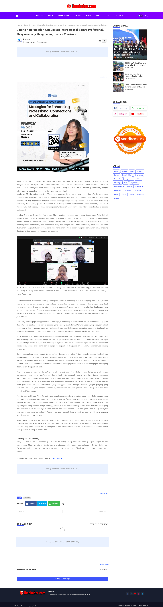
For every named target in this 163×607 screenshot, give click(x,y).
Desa (132, 171)
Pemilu (129, 187)
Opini (108, 15)
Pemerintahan (63, 15)
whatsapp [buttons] (140, 108)
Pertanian (138, 191)
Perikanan (117, 191)
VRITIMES (57, 458)
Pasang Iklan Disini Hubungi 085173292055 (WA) (62, 52)
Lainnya (118, 15)
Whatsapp (55, 504)
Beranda (39, 15)
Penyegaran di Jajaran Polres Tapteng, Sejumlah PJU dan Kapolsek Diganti (136, 87)
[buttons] (127, 593)
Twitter (43, 504)
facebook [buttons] (123, 108)
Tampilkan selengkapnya (99, 524)
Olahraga (117, 183)
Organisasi (134, 183)
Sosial (98, 15)
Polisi (116, 194)
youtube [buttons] (140, 114)
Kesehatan (118, 179)
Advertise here (104, 77)
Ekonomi (27, 25)
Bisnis (116, 171)
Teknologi (140, 194)
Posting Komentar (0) (62, 579)
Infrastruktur (126, 175)
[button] (140, 16)
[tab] (39, 15)
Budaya (124, 171)
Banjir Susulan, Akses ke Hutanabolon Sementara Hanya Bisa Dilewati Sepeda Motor (135, 77)
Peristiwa (77, 15)
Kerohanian (139, 175)
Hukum (88, 15)
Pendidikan (139, 187)
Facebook (32, 504)
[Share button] (63, 503)
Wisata (116, 198)
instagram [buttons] (123, 114)
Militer (138, 179)
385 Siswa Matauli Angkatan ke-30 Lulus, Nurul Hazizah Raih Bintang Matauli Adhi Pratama (135, 66)
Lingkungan (129, 179)
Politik (50, 15)
